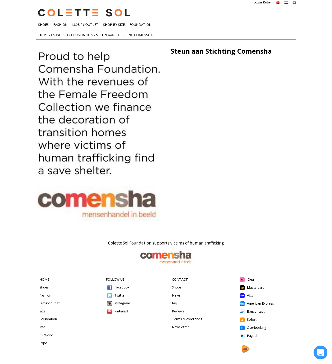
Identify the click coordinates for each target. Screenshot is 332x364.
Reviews (178, 311)
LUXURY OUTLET (85, 24)
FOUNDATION (140, 24)
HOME (43, 35)
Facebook (118, 287)
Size (42, 311)
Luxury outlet (49, 303)
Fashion (45, 295)
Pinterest (117, 311)
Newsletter (180, 327)
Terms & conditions (187, 319)
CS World (46, 335)
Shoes (44, 287)
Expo (43, 343)
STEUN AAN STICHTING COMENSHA (124, 35)
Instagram (118, 303)
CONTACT (180, 279)
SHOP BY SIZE (114, 24)
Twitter (116, 295)
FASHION (60, 24)
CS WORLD (59, 35)
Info (42, 327)
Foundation (48, 319)
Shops (176, 287)
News (176, 295)
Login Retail (262, 2)
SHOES (43, 24)
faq (174, 303)
